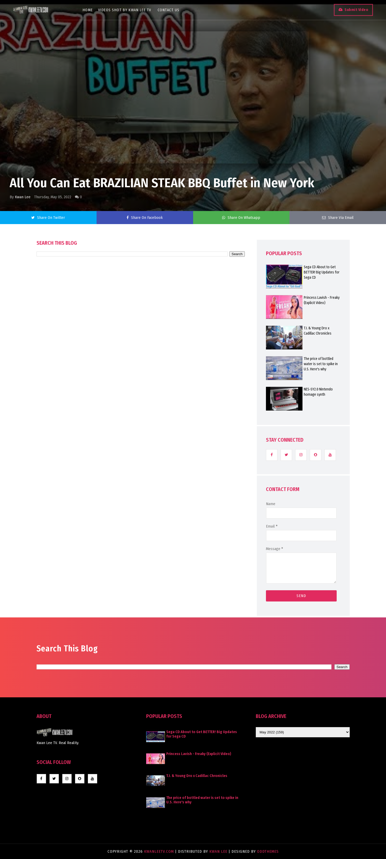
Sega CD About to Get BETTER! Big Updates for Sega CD (322, 272)
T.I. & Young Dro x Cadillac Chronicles (317, 331)
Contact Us (169, 10)
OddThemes (268, 851)
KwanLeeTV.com (159, 851)
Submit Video (356, 10)
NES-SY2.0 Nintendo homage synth (318, 392)
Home (88, 10)
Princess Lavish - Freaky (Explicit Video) (322, 300)
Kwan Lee (23, 197)
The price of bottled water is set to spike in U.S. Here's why (321, 364)
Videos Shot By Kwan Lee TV (124, 10)
